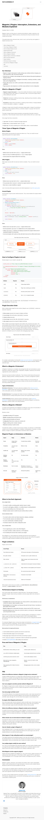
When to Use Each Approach (9, 57)
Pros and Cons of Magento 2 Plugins (11, 62)
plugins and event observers (27, 360)
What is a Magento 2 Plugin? (9, 45)
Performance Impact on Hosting (10, 60)
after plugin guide (36, 188)
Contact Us (5, 811)
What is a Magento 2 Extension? (10, 52)
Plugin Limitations (7, 59)
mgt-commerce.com (23, 817)
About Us (5, 810)
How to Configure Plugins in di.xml (10, 48)
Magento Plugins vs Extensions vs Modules (12, 55)
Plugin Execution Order (8, 50)
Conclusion (6, 66)
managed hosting (35, 622)
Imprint (4, 813)
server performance (11, 639)
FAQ (4, 64)
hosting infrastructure (31, 774)
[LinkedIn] (4, 801)
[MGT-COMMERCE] (8, 2)
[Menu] (40, 2)
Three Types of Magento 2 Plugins (10, 47)
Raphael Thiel (22, 790)
